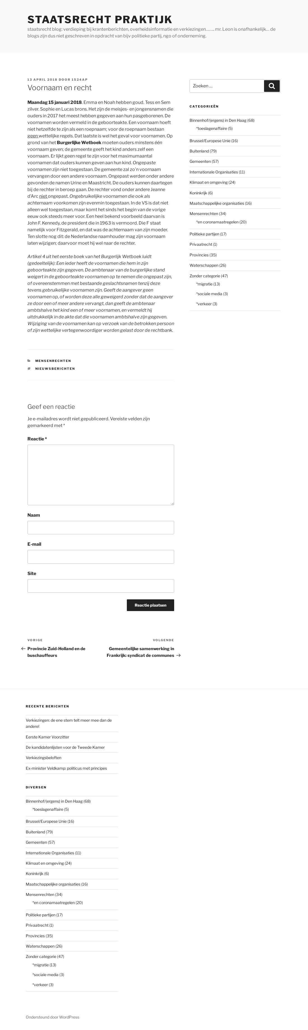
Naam (33, 515)
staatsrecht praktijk (100, 19)
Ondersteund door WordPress (52, 1017)
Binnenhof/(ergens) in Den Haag (218, 120)
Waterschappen (204, 265)
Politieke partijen (204, 234)
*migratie (204, 284)
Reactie (37, 439)
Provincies (199, 254)
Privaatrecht (201, 244)
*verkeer (204, 303)
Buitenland (199, 151)
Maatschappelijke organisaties (217, 203)
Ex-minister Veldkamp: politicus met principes (66, 768)
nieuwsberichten (55, 369)
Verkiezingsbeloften (43, 757)
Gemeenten (200, 161)
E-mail (34, 544)
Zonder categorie (205, 275)
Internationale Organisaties (214, 172)
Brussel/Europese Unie (210, 140)
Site (31, 573)
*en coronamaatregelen (217, 222)
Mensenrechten (53, 361)
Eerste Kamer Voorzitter (47, 737)
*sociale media (209, 293)
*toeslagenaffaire (211, 128)
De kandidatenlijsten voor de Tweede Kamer (65, 747)
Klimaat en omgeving (209, 182)
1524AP (80, 80)
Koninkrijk (198, 192)
